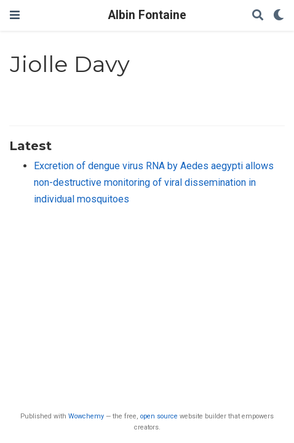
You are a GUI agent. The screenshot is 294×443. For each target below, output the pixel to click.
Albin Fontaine (147, 15)
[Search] (257, 16)
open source (159, 416)
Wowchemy (86, 416)
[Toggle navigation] (15, 15)
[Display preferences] (278, 16)
